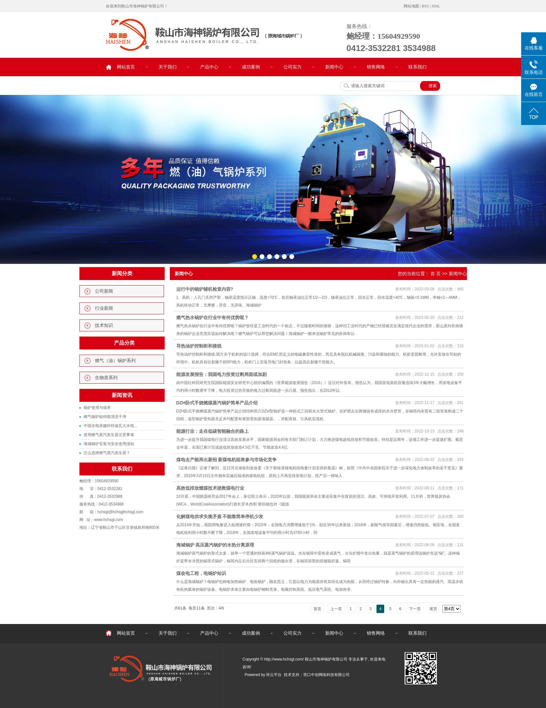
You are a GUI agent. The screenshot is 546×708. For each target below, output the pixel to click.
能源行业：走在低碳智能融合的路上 (212, 431)
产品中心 (209, 67)
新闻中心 (334, 67)
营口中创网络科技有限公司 (326, 674)
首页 (317, 609)
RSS (425, 6)
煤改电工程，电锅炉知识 (201, 573)
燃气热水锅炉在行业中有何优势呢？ (212, 317)
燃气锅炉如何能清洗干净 (105, 416)
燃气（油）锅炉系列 (115, 360)
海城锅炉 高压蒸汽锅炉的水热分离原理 (215, 544)
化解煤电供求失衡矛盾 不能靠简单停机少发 (219, 516)
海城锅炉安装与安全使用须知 (109, 444)
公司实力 (292, 67)
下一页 (415, 609)
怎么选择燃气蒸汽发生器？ (107, 453)
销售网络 (376, 67)
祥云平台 (274, 674)
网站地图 (411, 6)
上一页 (336, 609)
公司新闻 (104, 291)
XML (435, 6)
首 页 (435, 273)
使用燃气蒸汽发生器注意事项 (109, 434)
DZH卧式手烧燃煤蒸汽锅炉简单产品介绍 (217, 402)
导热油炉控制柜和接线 (198, 346)
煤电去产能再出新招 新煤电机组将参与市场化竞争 (226, 459)
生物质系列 (106, 377)
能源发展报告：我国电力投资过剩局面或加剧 (221, 374)
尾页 (433, 609)
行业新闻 (104, 308)
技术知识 (104, 325)
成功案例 (251, 67)
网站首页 (126, 67)
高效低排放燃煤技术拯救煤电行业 (210, 488)
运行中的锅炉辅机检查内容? (204, 289)
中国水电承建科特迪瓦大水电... (110, 425)
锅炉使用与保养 (97, 407)
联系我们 (417, 67)
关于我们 (168, 67)
